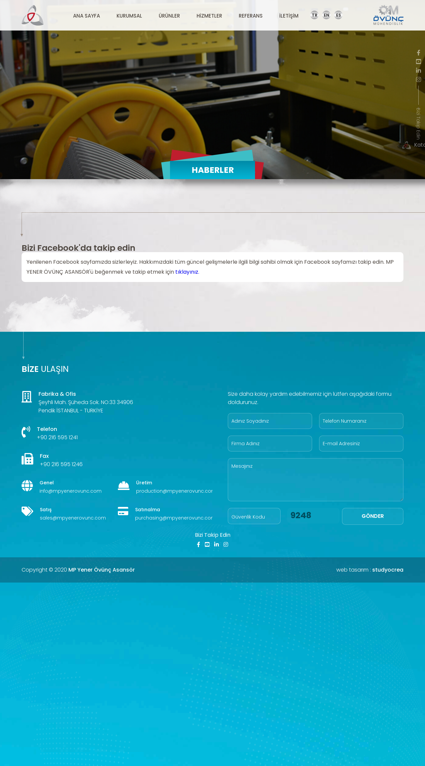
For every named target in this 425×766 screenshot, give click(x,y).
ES (338, 15)
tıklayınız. (187, 272)
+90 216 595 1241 (57, 437)
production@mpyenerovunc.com (176, 491)
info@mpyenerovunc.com (71, 491)
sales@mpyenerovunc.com (73, 518)
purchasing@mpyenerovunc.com (175, 518)
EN (326, 15)
